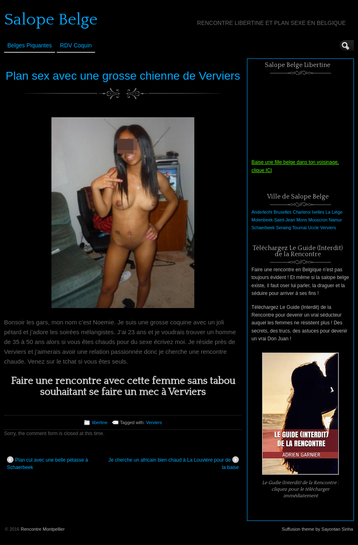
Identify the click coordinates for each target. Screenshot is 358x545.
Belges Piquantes (29, 45)
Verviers (154, 422)
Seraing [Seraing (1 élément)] (283, 227)
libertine (99, 422)
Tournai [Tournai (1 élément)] (299, 227)
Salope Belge (51, 20)
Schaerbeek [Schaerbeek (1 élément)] (263, 227)
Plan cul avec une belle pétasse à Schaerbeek (47, 463)
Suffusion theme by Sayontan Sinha (317, 529)
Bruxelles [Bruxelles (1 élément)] (282, 212)
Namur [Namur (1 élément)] (335, 219)
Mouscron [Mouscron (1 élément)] (317, 219)
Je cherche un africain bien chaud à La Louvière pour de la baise (173, 463)
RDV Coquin (76, 45)
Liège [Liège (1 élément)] (337, 212)
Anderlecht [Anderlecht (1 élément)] (261, 212)
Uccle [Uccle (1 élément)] (313, 227)
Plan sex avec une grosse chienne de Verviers (123, 75)
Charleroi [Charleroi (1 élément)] (301, 212)
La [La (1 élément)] (328, 212)
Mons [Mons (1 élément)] (301, 219)
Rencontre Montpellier (43, 529)
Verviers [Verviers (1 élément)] (328, 227)
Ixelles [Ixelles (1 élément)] (318, 212)
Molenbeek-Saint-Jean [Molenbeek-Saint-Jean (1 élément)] (273, 219)
